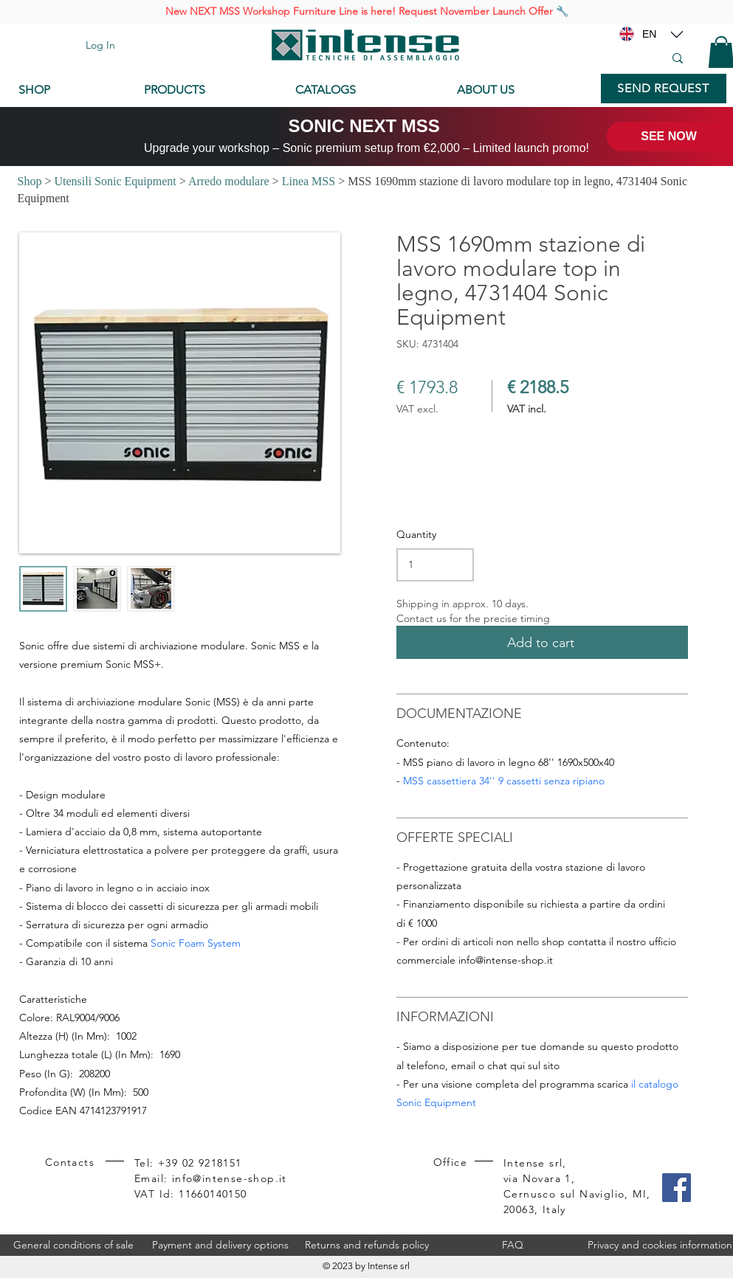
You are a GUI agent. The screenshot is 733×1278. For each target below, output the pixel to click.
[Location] (677, 34)
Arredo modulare (228, 181)
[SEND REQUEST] (663, 88)
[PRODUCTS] (208, 90)
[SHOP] (70, 90)
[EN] (649, 34)
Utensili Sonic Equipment (115, 181)
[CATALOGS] (364, 90)
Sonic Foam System (196, 943)
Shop (30, 181)
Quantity (416, 534)
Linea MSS (308, 181)
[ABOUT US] (521, 90)
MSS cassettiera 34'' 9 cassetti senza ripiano (504, 780)
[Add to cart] (542, 642)
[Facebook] (676, 1187)
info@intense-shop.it (505, 960)
